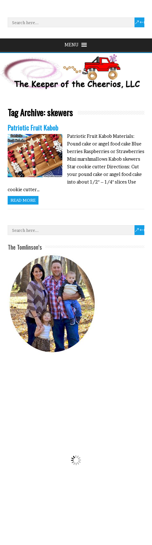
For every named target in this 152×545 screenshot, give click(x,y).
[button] (72, 44)
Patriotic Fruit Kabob (33, 127)
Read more (23, 200)
